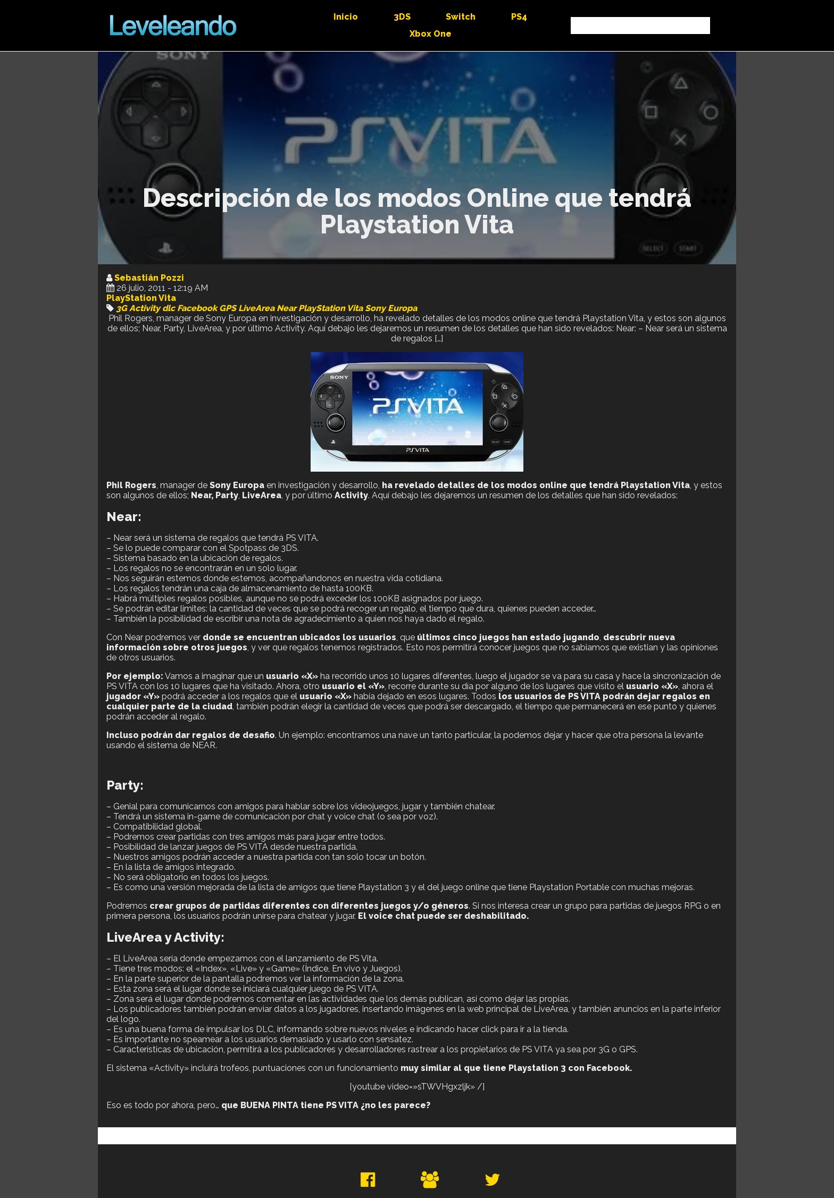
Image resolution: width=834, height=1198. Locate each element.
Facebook (197, 308)
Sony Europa (391, 308)
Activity (144, 308)
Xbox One (431, 34)
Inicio (345, 17)
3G (121, 308)
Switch (461, 17)
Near (286, 308)
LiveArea (256, 308)
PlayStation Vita (141, 298)
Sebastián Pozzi (149, 278)
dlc (168, 308)
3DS (402, 17)
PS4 (519, 17)
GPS (227, 308)
